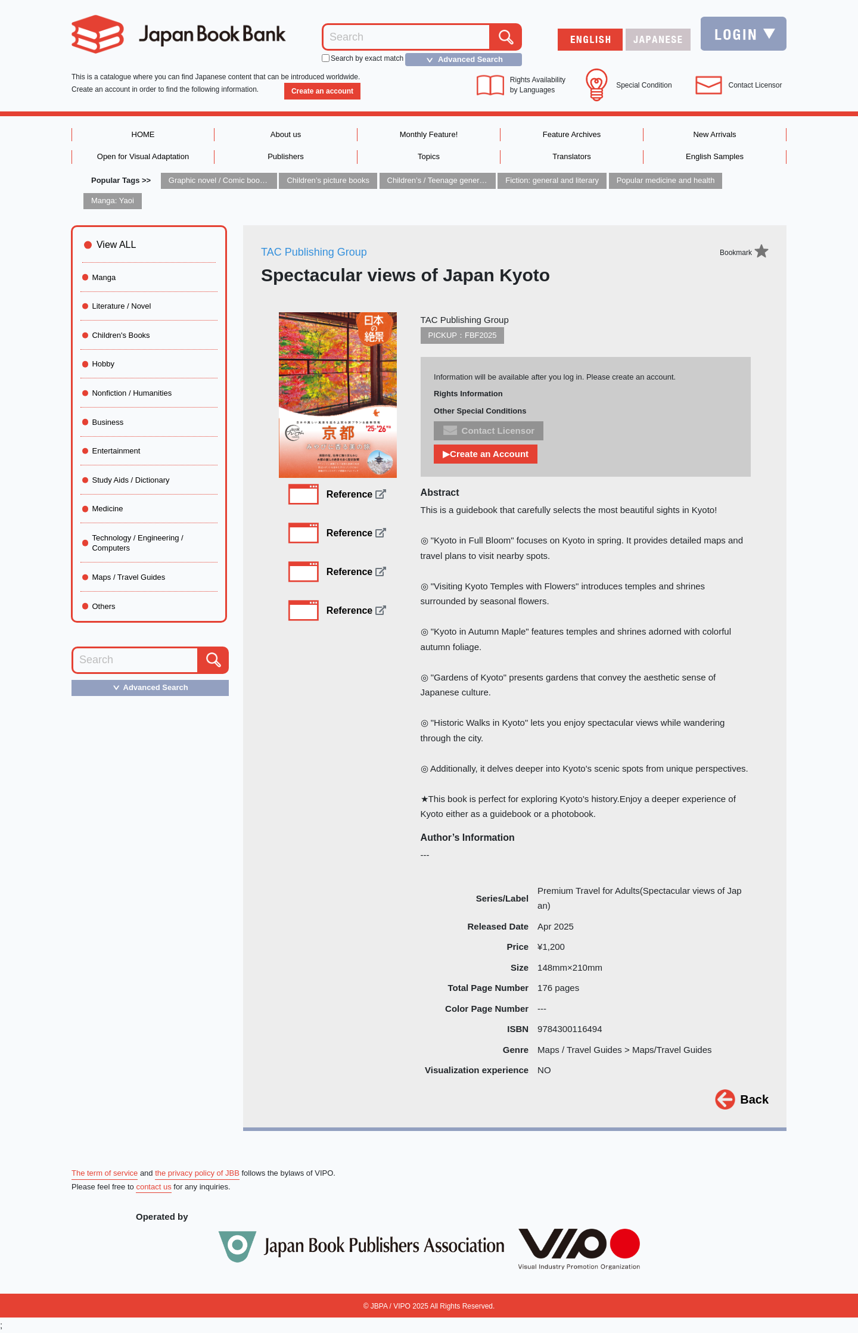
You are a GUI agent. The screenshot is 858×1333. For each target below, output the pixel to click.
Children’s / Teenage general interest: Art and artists (476, 180)
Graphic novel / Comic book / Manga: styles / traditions (262, 180)
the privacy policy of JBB (197, 1173)
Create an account (322, 91)
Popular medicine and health (666, 180)
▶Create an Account (486, 454)
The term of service (105, 1173)
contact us (153, 1186)
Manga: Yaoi (112, 200)
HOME (143, 134)
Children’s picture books (328, 180)
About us (286, 134)
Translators (571, 156)
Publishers (286, 156)
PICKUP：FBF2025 (462, 335)
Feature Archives (572, 134)
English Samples (715, 156)
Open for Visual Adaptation (143, 156)
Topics (429, 156)
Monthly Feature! (429, 134)
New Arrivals (714, 134)
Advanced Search (461, 59)
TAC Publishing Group (314, 252)
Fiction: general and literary (552, 180)
